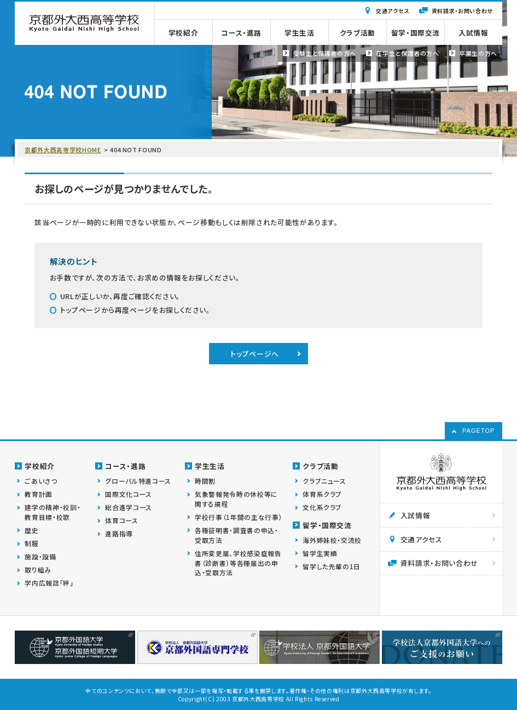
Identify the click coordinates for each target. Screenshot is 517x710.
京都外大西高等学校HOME (63, 149)
